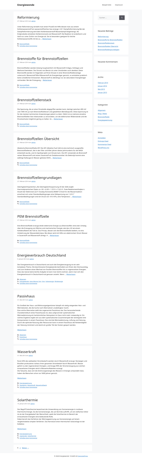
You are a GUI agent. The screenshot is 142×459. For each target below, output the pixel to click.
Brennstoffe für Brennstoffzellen (42, 58)
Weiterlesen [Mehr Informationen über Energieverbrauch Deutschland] (70, 274)
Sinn (43, 281)
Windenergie (59, 281)
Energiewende (25, 4)
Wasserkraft (26, 351)
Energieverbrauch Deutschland (41, 255)
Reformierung (28, 17)
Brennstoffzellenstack (34, 100)
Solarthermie (27, 400)
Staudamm (23, 385)
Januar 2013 (102, 92)
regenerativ (23, 436)
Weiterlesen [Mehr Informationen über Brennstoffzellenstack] (58, 119)
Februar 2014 (103, 83)
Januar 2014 (102, 86)
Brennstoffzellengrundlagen (39, 177)
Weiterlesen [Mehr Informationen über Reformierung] (46, 39)
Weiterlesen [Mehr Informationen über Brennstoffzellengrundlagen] (76, 196)
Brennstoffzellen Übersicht (38, 138)
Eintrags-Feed (103, 141)
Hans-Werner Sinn (35, 281)
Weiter (25, 448)
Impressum (119, 5)
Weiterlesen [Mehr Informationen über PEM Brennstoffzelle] (54, 235)
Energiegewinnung (26, 383)
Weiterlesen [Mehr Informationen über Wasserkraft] (21, 378)
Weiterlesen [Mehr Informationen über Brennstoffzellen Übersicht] (57, 158)
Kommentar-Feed (104, 144)
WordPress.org (103, 148)
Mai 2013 (101, 89)
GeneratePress (83, 456)
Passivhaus (26, 296)
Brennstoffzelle (24, 44)
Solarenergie (50, 281)
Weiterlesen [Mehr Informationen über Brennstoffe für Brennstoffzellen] (47, 80)
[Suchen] (122, 17)
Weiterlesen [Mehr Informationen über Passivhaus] (21, 330)
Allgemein (23, 279)
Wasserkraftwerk (41, 385)
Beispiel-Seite (106, 5)
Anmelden (102, 138)
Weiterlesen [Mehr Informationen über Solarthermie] (21, 429)
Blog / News (102, 113)
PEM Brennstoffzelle (33, 216)
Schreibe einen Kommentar (28, 46)
